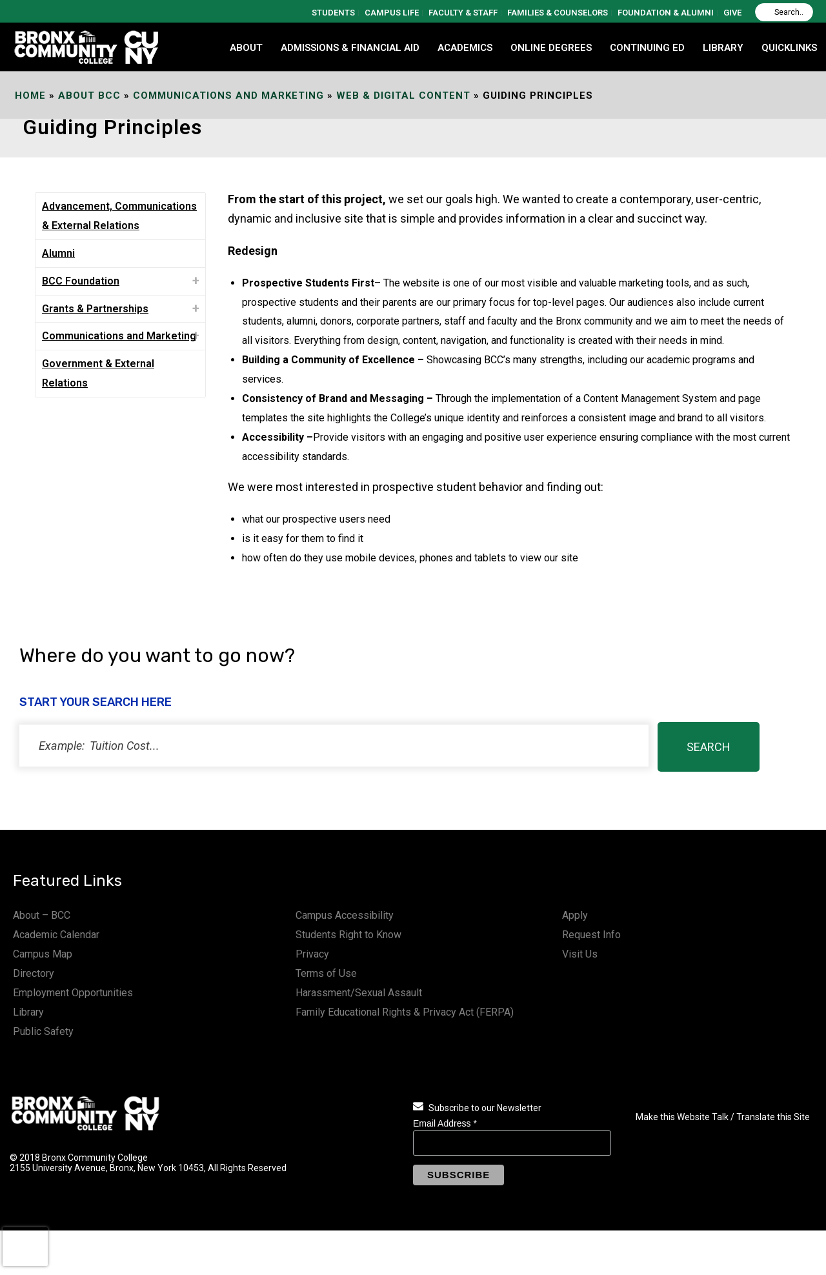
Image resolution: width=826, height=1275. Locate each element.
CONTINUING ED (647, 48)
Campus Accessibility (345, 915)
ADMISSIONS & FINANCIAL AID (350, 48)
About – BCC (41, 915)
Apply (575, 915)
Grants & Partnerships (95, 309)
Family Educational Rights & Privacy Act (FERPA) (405, 1012)
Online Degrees (551, 48)
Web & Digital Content (403, 95)
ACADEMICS (465, 48)
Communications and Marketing (228, 95)
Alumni (58, 253)
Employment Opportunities (73, 993)
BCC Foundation (80, 281)
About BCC (89, 95)
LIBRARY (723, 48)
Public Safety (43, 1031)
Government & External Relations (98, 373)
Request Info (591, 935)
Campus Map (42, 954)
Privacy (312, 954)
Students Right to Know (348, 935)
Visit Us (580, 954)
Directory (33, 973)
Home (30, 95)
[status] (334, 746)
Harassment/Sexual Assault (359, 993)
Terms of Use (326, 973)
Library (28, 1012)
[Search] (784, 12)
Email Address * (445, 1123)
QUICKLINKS (789, 48)
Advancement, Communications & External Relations (119, 216)
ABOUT (246, 48)
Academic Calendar (56, 935)
